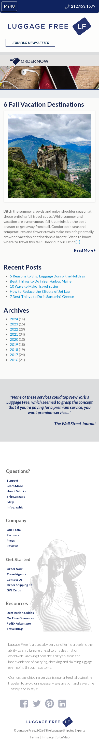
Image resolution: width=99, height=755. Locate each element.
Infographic (15, 507)
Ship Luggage (16, 496)
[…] (78, 242)
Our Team (14, 530)
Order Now (29, 61)
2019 (14, 344)
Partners (13, 535)
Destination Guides (20, 613)
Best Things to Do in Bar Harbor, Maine (41, 281)
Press (11, 540)
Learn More (15, 486)
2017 (14, 354)
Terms (34, 737)
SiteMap (63, 737)
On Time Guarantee (20, 618)
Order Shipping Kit (20, 585)
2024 (14, 319)
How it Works (16, 491)
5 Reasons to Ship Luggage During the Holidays (47, 276)
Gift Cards (14, 590)
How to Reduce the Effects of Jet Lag (40, 291)
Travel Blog (15, 629)
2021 (14, 334)
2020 (14, 339)
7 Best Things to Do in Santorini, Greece (42, 296)
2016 (14, 360)
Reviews (12, 546)
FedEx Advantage (19, 623)
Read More (84, 250)
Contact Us (14, 579)
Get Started (18, 559)
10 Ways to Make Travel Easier (34, 286)
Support (12, 480)
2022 (14, 329)
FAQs (10, 502)
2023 (14, 324)
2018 (14, 349)
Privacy (48, 737)
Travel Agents (16, 574)
